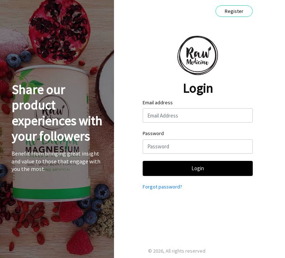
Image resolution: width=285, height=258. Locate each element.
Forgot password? (162, 186)
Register (234, 11)
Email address (158, 102)
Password (153, 133)
